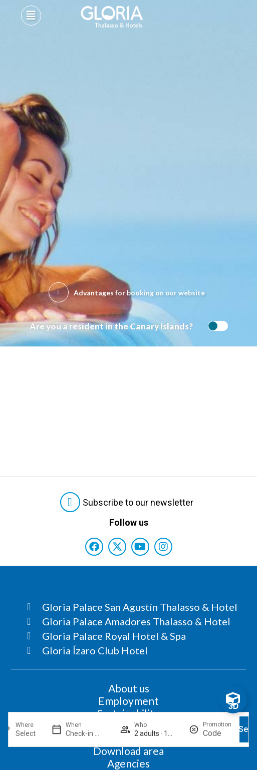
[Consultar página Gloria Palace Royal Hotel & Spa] (132, 636)
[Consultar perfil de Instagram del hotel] (163, 547)
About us (128, 688)
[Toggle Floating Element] (233, 699)
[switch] (215, 326)
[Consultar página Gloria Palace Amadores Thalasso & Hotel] (132, 621)
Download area (128, 750)
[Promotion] (217, 733)
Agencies (128, 763)
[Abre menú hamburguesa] (31, 16)
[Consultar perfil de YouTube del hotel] (140, 547)
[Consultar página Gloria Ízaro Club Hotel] (132, 650)
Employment (128, 700)
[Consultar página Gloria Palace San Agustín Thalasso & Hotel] (132, 607)
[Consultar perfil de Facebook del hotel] (94, 547)
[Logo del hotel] (111, 17)
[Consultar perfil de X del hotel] (117, 547)
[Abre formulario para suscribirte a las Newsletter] (128, 502)
